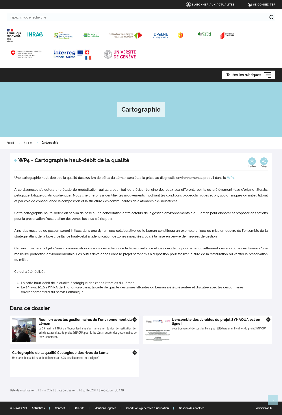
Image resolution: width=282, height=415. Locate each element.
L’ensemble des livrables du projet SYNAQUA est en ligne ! (216, 322)
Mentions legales (105, 408)
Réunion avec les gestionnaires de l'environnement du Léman (85, 322)
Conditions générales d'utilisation (147, 408)
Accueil (11, 142)
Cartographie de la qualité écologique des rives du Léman (61, 353)
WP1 (230, 178)
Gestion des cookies (191, 408)
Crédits (79, 408)
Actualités (38, 408)
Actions (28, 142)
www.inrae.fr (264, 408)
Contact (60, 408)
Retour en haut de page (274, 402)
